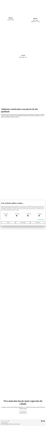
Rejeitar (8, 222)
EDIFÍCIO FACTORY (17, 2)
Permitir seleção (23, 222)
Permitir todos (37, 222)
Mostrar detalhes (41, 219)
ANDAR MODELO (10, 2)
